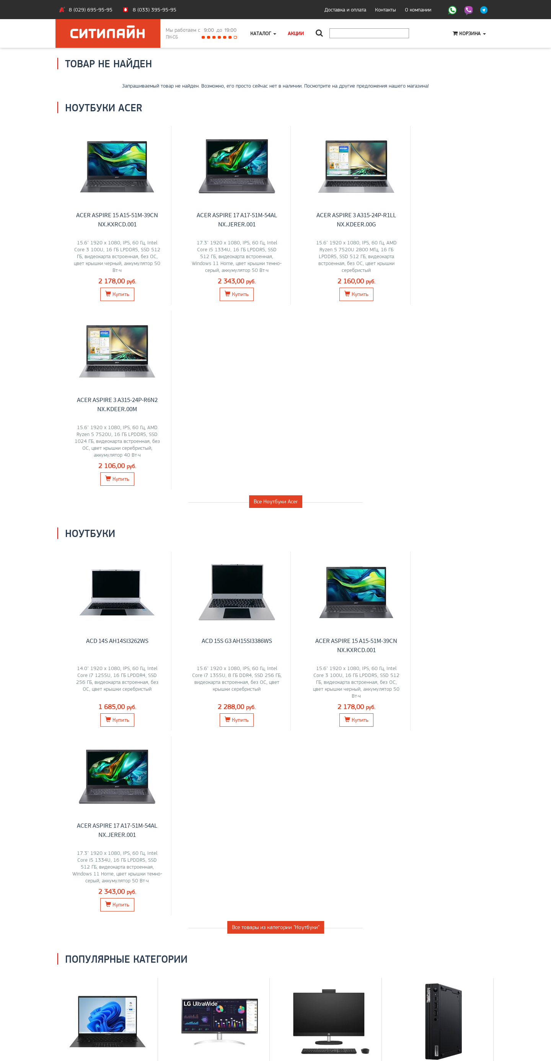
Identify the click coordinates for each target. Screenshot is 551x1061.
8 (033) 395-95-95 (154, 10)
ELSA (232, 737)
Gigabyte (122, 737)
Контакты (385, 10)
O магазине (76, 1012)
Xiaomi (255, 729)
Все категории (275, 795)
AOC (205, 737)
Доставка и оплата (345, 10)
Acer (120, 729)
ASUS (77, 729)
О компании (418, 10)
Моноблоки (331, 713)
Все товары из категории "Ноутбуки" (276, 557)
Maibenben (98, 737)
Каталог (263, 33)
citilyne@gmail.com (302, 1012)
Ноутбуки (107, 713)
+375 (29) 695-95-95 (306, 1004)
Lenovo (94, 729)
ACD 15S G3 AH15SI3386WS (225, 456)
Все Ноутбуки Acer (276, 316)
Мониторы (219, 713)
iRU (139, 729)
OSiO (104, 745)
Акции (296, 33)
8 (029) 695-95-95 (90, 10)
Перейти (107, 763)
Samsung (223, 729)
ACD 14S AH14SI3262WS (113, 456)
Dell (206, 729)
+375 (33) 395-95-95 (306, 996)
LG (178, 729)
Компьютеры (443, 713)
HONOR (75, 737)
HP (130, 729)
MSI (108, 729)
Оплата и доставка (84, 996)
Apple (141, 737)
